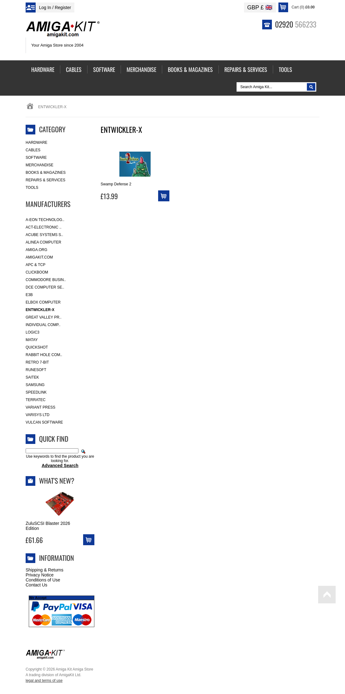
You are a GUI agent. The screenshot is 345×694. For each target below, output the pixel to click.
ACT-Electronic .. (44, 227)
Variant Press (40, 407)
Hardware (37, 142)
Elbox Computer (43, 302)
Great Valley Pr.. (44, 317)
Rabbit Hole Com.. (44, 355)
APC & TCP (35, 265)
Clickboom (37, 272)
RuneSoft (36, 370)
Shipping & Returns (44, 569)
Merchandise (39, 165)
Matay (32, 340)
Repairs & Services (45, 180)
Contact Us (36, 584)
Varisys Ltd (37, 415)
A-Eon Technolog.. (45, 220)
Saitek (32, 377)
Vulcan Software (44, 422)
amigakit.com (39, 257)
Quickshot (37, 347)
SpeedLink (36, 392)
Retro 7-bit (37, 362)
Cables (33, 150)
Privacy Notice (39, 574)
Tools (32, 187)
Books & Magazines (46, 172)
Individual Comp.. (43, 325)
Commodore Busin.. (46, 280)
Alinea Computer (43, 242)
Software (36, 157)
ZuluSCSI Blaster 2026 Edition (48, 526)
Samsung (35, 385)
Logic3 (32, 332)
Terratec (36, 400)
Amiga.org (36, 250)
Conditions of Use (43, 579)
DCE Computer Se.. (45, 287)
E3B (29, 295)
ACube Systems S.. (44, 235)
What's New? (56, 480)
